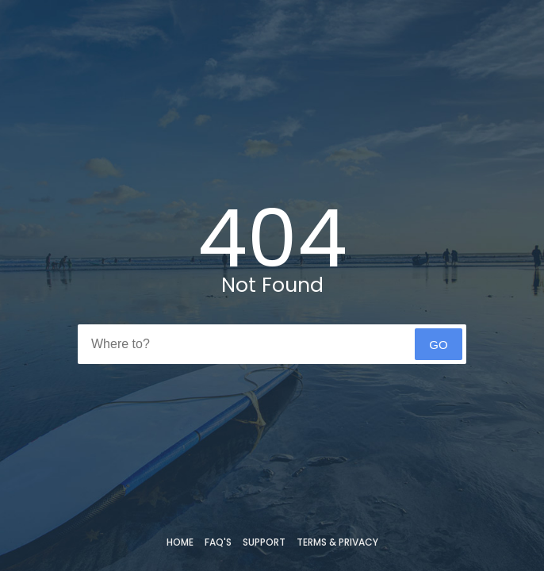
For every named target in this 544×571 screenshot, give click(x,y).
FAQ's (218, 542)
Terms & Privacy (337, 542)
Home (180, 542)
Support (264, 542)
